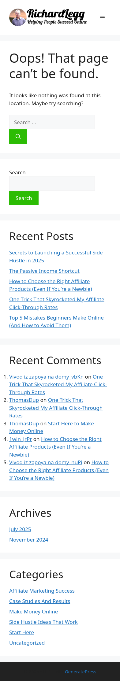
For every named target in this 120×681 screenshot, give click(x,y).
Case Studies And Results (39, 601)
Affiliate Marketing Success (42, 590)
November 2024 (28, 539)
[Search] (18, 136)
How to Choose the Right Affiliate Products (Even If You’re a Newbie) (55, 446)
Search (17, 172)
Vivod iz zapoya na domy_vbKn (46, 376)
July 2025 (20, 529)
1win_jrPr (20, 438)
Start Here (21, 632)
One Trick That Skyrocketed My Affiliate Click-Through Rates (58, 384)
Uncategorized (27, 642)
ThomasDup (24, 399)
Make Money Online (33, 611)
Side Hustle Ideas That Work (43, 621)
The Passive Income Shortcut (44, 270)
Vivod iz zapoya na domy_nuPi (45, 462)
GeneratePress (80, 671)
